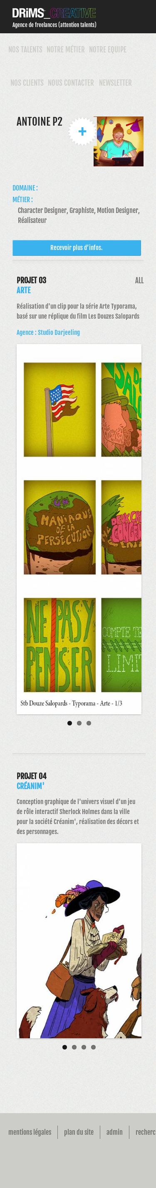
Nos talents (25, 49)
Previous (17, 533)
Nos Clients (27, 83)
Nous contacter (71, 83)
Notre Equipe (107, 49)
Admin (114, 1132)
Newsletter (115, 83)
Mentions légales (29, 1132)
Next (141, 533)
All (139, 280)
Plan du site (79, 1132)
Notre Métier (66, 49)
